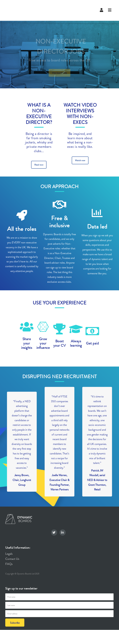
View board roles (59, 72)
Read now (38, 164)
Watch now (80, 160)
